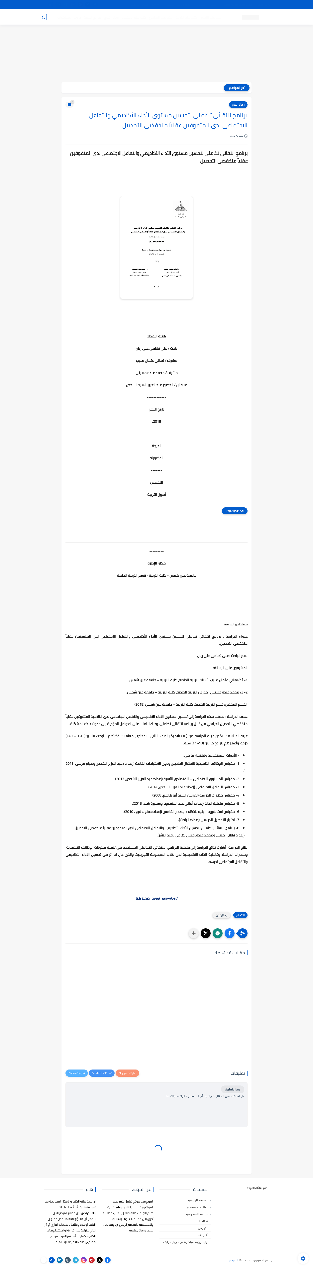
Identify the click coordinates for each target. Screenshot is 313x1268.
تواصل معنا (264, 4)
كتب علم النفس (210, 17)
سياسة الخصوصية (196, 1214)
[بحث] (44, 17)
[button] (230, 933)
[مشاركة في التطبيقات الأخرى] (194, 933)
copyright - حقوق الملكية (146, 4)
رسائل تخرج (111, 17)
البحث (214, 4)
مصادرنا (201, 4)
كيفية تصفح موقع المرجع (237, 4)
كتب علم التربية (186, 17)
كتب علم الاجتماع (160, 17)
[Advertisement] (156, 54)
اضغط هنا (156, 898)
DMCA (203, 1221)
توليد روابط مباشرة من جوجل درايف (185, 1242)
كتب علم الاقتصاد (134, 17)
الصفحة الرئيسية (197, 1200)
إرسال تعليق (232, 1089)
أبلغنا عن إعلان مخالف (178, 4)
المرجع (233, 1260)
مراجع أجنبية (92, 17)
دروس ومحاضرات (69, 17)
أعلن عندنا (201, 1235)
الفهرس (203, 1228)
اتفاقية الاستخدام (197, 1207)
